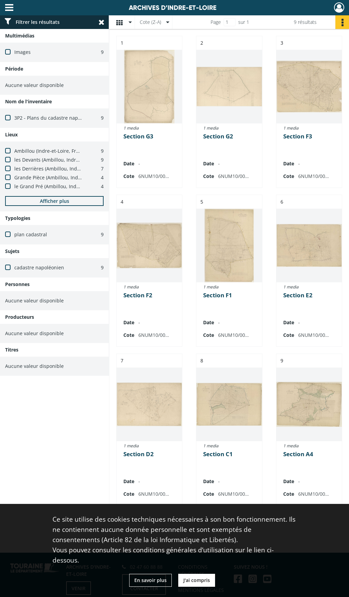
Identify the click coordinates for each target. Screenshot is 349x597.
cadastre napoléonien (39, 267)
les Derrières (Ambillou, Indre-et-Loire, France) (67, 168)
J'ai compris (196, 580)
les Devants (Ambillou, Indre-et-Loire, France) (65, 159)
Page (216, 22)
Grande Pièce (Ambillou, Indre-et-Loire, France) (67, 177)
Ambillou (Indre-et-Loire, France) (51, 151)
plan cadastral (30, 234)
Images (22, 52)
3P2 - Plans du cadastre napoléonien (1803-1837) (69, 118)
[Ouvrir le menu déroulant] (9, 8)
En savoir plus (150, 580)
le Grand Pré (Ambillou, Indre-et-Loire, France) (67, 186)
